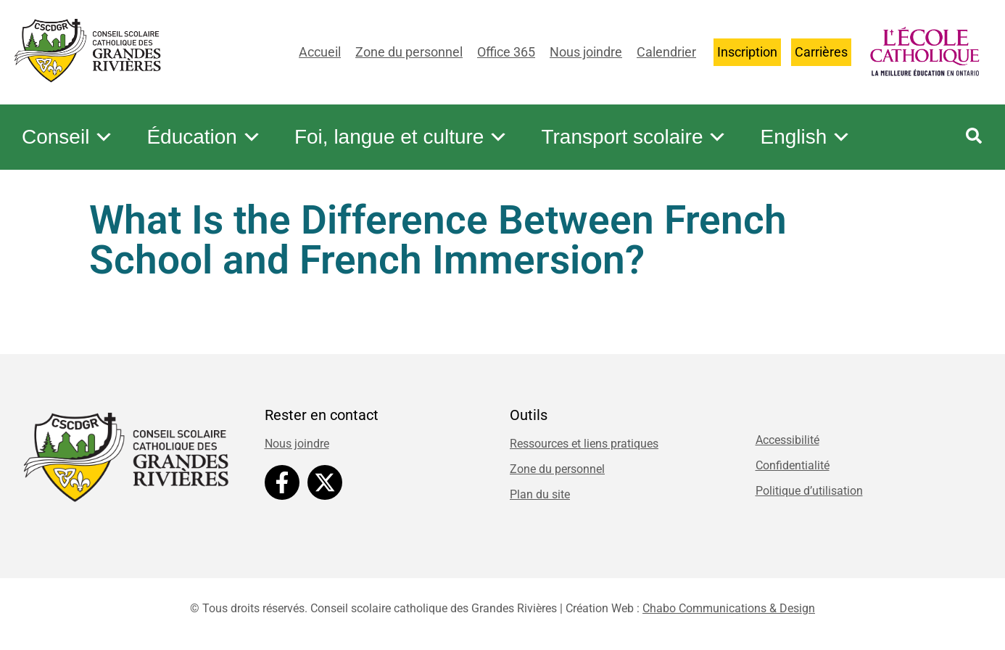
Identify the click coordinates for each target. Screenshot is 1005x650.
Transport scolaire (634, 137)
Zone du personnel (409, 51)
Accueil (320, 51)
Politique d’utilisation (809, 491)
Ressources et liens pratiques (584, 444)
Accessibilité (787, 440)
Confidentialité (793, 465)
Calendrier (666, 51)
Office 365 (506, 51)
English (805, 137)
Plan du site (540, 494)
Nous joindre (586, 51)
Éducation (204, 137)
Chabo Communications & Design (728, 608)
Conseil (68, 137)
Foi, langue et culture (401, 137)
